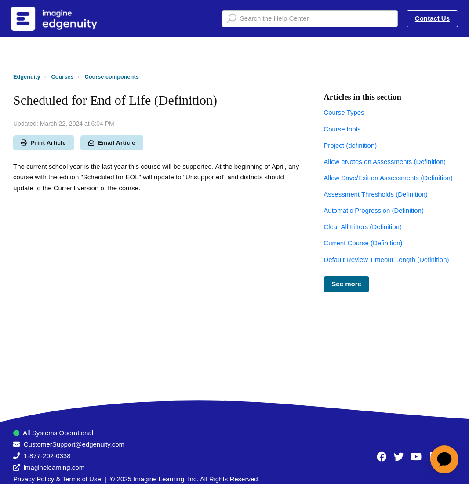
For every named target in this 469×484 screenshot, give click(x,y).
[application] (444, 459)
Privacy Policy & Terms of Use (57, 479)
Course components (111, 76)
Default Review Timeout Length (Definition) (386, 259)
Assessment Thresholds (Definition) (375, 194)
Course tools (342, 129)
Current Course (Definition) (363, 243)
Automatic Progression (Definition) (374, 210)
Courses (62, 76)
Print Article (43, 142)
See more (346, 283)
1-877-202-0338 (47, 455)
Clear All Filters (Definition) (363, 226)
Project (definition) (350, 145)
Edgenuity (26, 76)
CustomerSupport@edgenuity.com (74, 444)
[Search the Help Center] (310, 18)
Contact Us (432, 18)
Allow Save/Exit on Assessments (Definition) (388, 178)
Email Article (111, 142)
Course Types (344, 112)
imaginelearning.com (54, 467)
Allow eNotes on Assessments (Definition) (385, 161)
